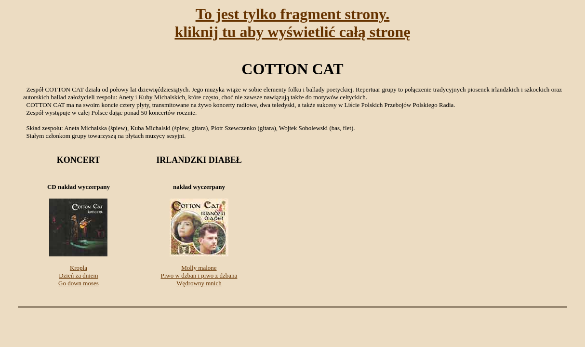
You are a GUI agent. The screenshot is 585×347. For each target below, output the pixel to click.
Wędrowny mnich (199, 283)
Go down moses (78, 283)
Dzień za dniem (78, 275)
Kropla (78, 267)
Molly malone (198, 267)
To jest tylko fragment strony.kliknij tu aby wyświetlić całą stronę (292, 22)
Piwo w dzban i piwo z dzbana (199, 275)
